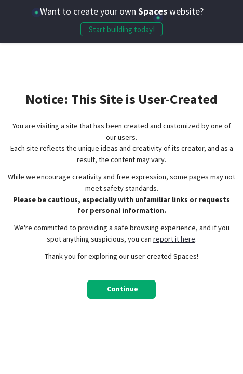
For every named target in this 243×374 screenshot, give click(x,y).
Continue (122, 289)
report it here (174, 239)
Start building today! (122, 29)
